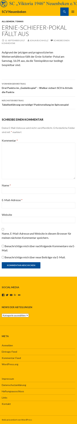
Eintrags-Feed (9, 351)
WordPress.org (10, 364)
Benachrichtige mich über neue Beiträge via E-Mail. (35, 257)
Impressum (8, 378)
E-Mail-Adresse (12, 200)
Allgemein (8, 21)
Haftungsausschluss (13, 391)
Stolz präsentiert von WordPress (17, 419)
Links (4, 397)
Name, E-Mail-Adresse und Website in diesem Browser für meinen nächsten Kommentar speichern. (36, 235)
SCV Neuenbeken (14, 12)
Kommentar (10, 140)
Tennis (19, 21)
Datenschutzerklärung (14, 385)
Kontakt (6, 403)
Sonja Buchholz (39, 40)
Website (7, 214)
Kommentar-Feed (11, 357)
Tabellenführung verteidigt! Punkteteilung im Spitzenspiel (38, 102)
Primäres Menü (73, 12)
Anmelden (7, 345)
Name (6, 185)
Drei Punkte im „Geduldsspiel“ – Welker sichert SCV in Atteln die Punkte (38, 88)
